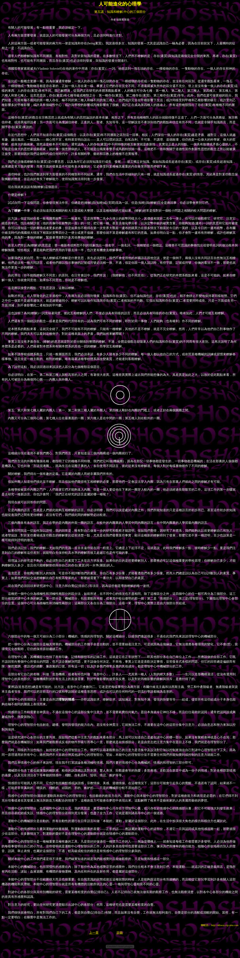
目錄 (119, 932)
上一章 (94, 932)
